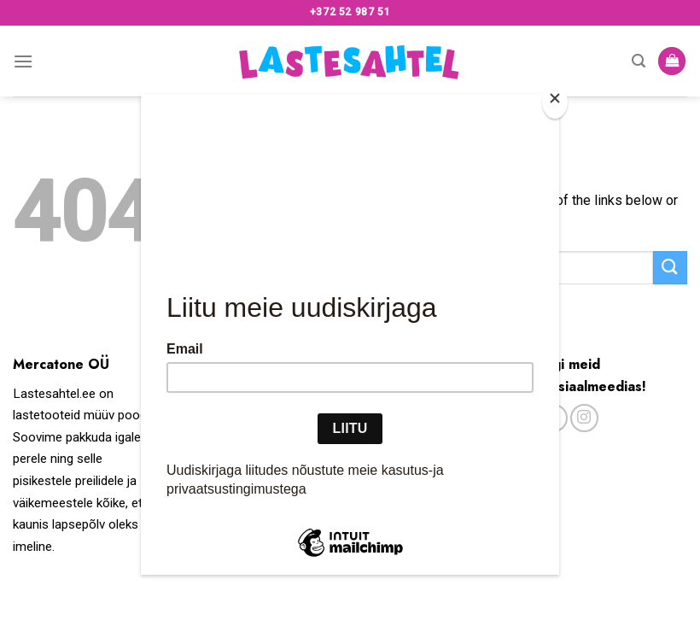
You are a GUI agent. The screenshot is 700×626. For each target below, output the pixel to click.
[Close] (555, 102)
